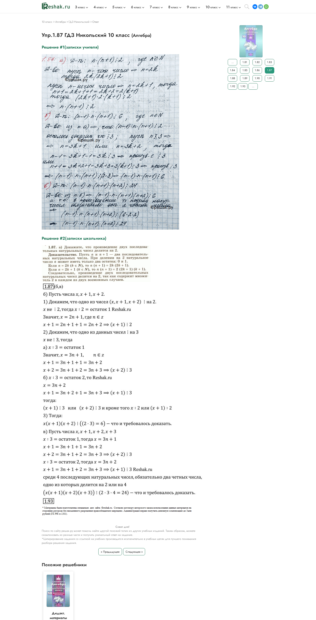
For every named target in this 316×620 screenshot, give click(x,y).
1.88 (232, 78)
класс (80, 7)
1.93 (242, 86)
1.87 (269, 70)
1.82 (257, 62)
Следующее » (134, 552)
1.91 (269, 78)
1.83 (269, 62)
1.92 (232, 86)
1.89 (244, 78)
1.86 (257, 70)
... (232, 62)
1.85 (244, 70)
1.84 (232, 70)
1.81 (244, 62)
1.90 (257, 78)
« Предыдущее (110, 552)
